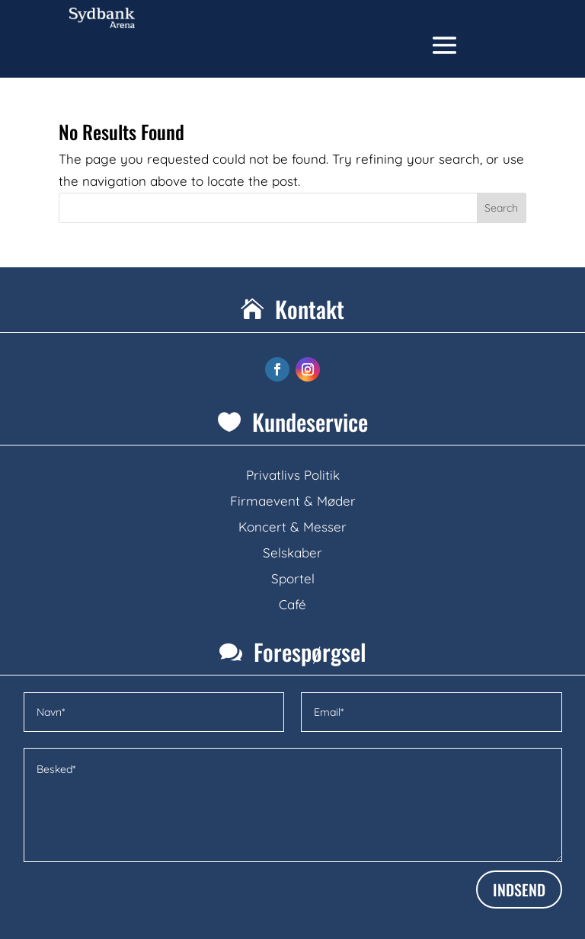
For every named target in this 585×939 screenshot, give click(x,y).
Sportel (293, 578)
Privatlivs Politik (293, 475)
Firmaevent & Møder (293, 501)
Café (292, 604)
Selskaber (292, 553)
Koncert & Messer (292, 527)
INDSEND (519, 889)
